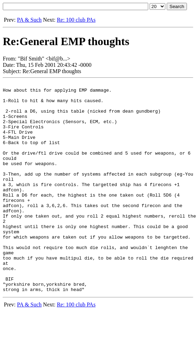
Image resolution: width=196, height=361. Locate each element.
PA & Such (29, 20)
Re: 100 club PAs (76, 20)
